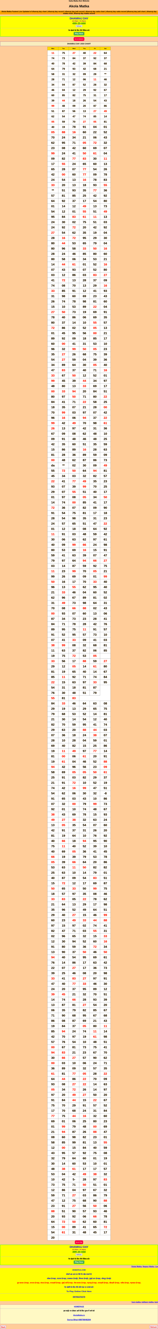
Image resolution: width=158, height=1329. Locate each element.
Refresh (79, 26)
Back (3, 1327)
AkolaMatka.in (79, 1315)
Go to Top (79, 1242)
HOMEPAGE (79, 1307)
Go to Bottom (79, 39)
